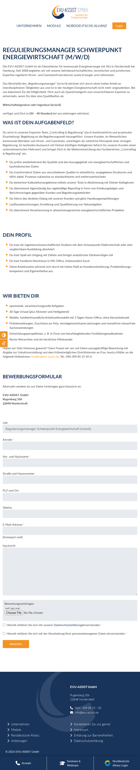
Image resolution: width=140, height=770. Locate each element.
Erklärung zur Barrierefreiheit (93, 735)
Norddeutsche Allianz (86, 26)
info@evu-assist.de (86, 712)
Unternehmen (29, 26)
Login (119, 26)
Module (54, 26)
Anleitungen (19, 741)
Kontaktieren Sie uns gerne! (92, 724)
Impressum (81, 730)
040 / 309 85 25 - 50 (88, 707)
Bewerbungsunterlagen (33, 608)
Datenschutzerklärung (67, 625)
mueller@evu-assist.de (45, 356)
